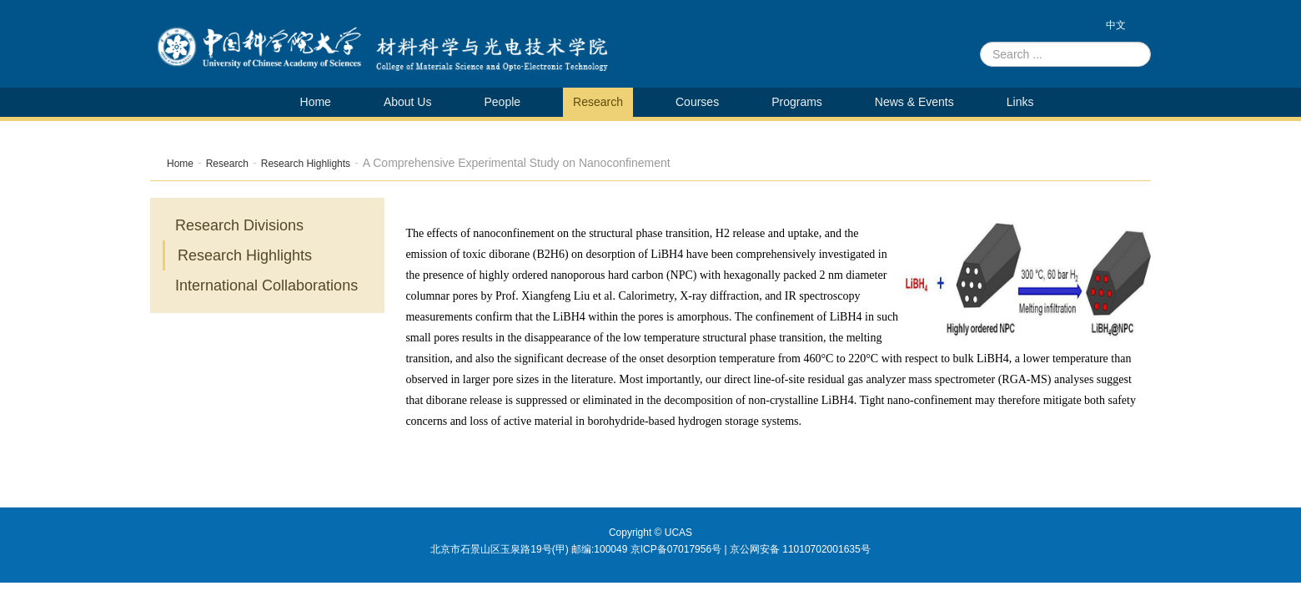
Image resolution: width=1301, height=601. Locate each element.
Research (598, 102)
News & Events (914, 102)
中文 (1116, 25)
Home (315, 102)
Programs (796, 102)
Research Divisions (239, 225)
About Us (408, 102)
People (502, 102)
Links (1020, 102)
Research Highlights (305, 163)
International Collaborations (266, 285)
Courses (697, 102)
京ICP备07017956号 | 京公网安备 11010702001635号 (750, 549)
